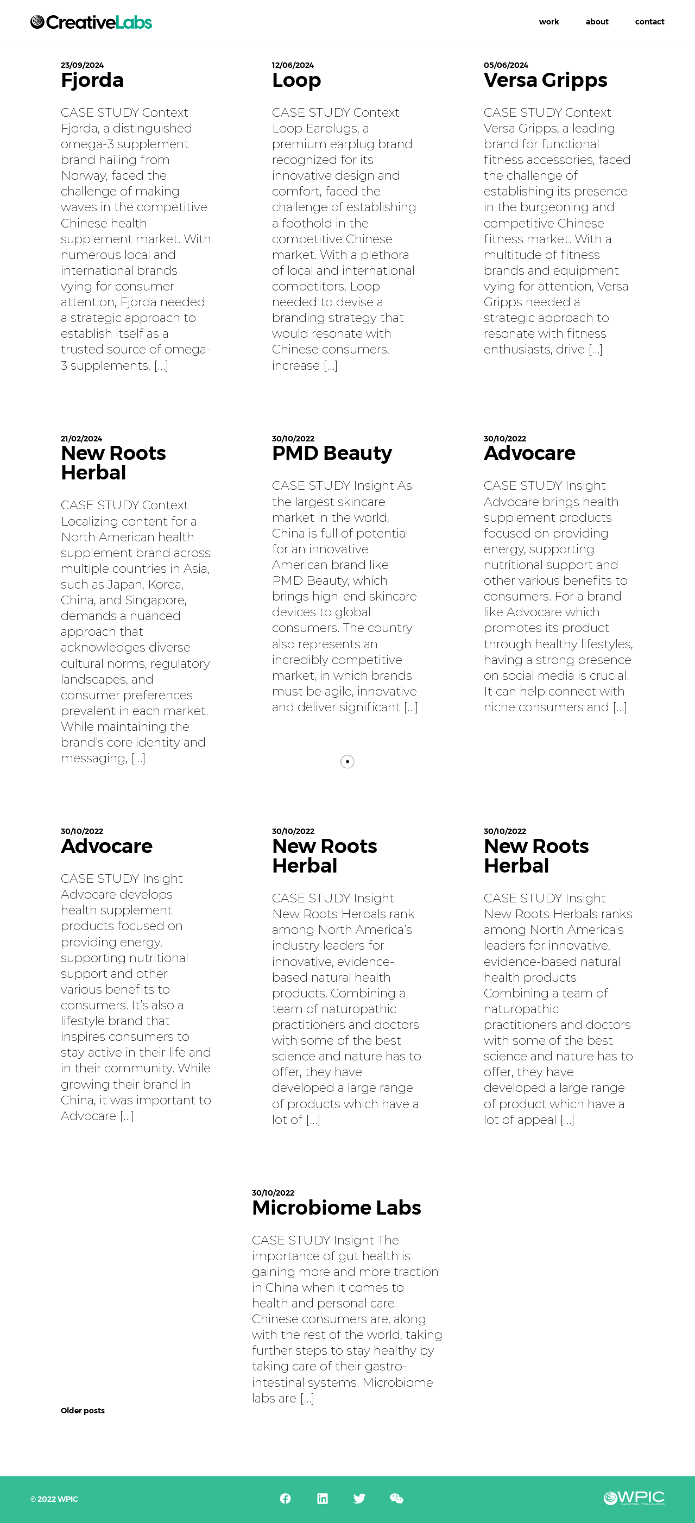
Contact (650, 22)
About (597, 22)
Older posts (83, 1410)
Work (549, 22)
